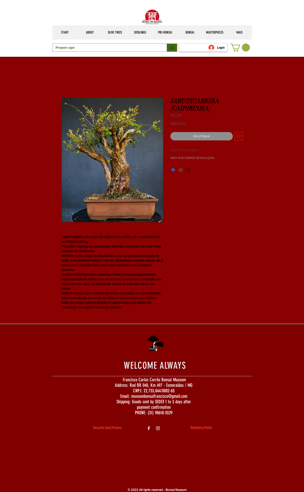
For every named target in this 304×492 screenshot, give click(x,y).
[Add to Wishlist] (238, 136)
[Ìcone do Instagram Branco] (157, 428)
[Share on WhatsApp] (180, 169)
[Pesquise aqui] (107, 47)
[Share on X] (188, 169)
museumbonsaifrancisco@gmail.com (159, 396)
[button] (240, 47)
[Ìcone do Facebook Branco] (148, 428)
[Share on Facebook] (173, 169)
